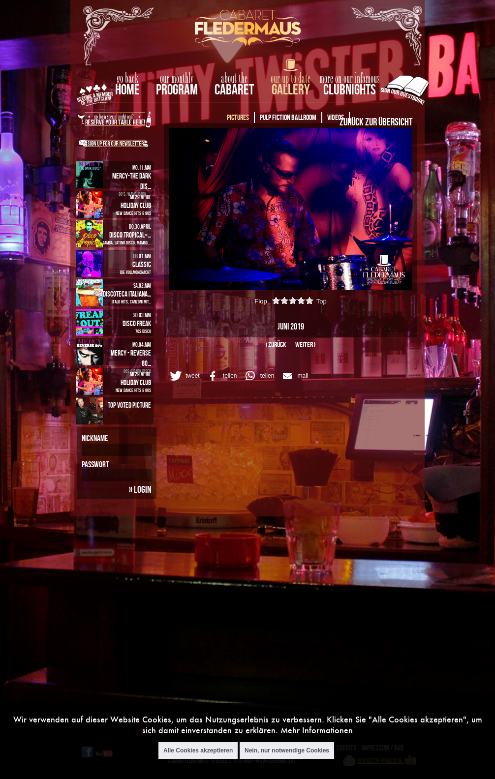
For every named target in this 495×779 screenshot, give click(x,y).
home (127, 89)
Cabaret (234, 89)
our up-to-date (290, 78)
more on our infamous (349, 78)
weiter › (305, 344)
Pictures (238, 117)
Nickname (95, 438)
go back (127, 78)
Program (177, 89)
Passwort (95, 464)
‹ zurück (276, 344)
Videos (335, 117)
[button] (183, 376)
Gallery (290, 89)
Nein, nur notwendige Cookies (287, 750)
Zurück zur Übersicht (376, 121)
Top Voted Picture (129, 405)
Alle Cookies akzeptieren (198, 750)
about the (234, 78)
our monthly (177, 78)
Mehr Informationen (316, 730)
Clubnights (349, 89)
